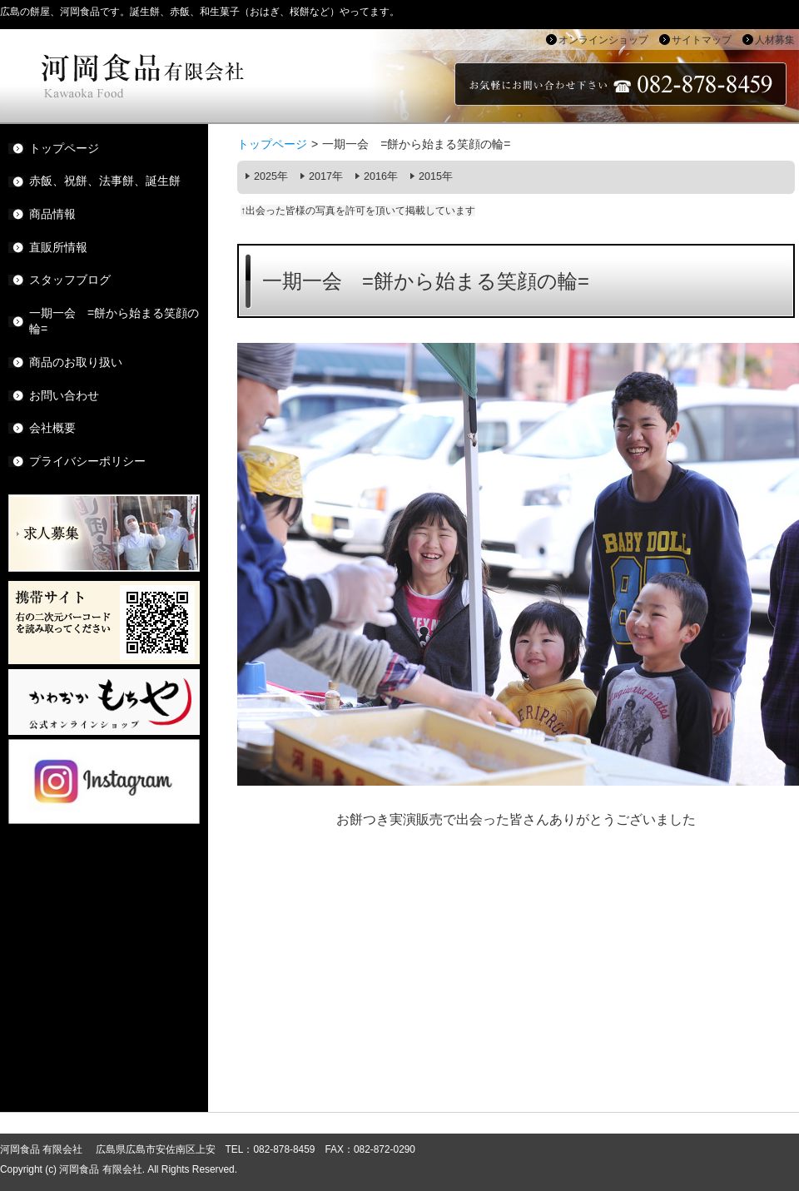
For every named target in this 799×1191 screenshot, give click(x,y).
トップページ (272, 144)
